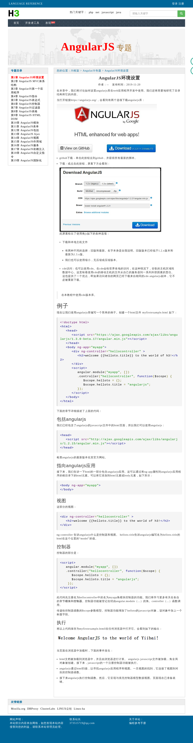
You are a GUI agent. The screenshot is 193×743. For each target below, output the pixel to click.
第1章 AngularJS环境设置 (27, 77)
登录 (175, 3)
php (91, 12)
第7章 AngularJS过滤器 (25, 107)
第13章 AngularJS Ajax (25, 134)
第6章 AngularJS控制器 (25, 103)
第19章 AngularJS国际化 (26, 160)
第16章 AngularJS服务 (25, 145)
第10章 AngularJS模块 (25, 122)
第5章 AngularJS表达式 (25, 100)
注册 (181, 3)
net (97, 12)
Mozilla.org (18, 708)
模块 (68, 601)
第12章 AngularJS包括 (25, 130)
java (118, 12)
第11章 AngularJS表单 (25, 126)
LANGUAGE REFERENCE (26, 3)
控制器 (78, 601)
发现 (50, 22)
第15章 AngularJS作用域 (26, 141)
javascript (108, 12)
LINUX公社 (64, 708)
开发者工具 (32, 23)
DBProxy (32, 708)
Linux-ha (79, 708)
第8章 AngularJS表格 (24, 111)
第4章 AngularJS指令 (24, 96)
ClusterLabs (47, 708)
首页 (16, 23)
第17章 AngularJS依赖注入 (28, 149)
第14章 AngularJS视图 (25, 137)
